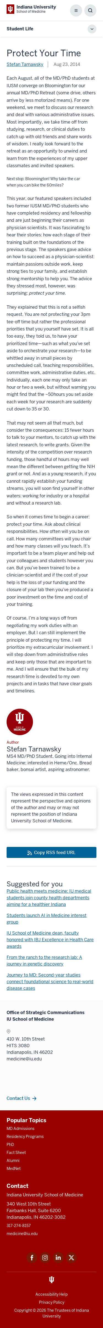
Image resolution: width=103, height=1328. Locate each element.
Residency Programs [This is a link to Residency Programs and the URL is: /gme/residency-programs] (25, 1136)
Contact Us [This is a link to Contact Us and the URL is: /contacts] (18, 1098)
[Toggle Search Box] (90, 10)
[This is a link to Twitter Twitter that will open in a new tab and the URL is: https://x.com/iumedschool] (71, 1262)
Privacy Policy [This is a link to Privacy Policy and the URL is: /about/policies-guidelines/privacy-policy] (51, 1302)
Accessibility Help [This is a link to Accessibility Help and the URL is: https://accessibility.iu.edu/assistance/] (51, 1294)
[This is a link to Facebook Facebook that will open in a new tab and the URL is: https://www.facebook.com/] (31, 1262)
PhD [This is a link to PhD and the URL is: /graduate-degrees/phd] (10, 1144)
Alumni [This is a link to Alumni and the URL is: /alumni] (13, 1160)
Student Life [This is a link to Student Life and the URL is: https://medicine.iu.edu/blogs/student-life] (20, 29)
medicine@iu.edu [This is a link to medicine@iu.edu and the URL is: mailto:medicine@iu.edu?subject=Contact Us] (22, 1233)
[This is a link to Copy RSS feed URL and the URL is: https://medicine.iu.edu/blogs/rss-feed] (51, 852)
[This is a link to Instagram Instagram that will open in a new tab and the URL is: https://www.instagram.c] (45, 1262)
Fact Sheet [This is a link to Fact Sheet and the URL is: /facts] (16, 1152)
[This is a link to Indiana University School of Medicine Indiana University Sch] (31, 9)
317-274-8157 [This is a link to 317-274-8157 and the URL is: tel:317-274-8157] (19, 1225)
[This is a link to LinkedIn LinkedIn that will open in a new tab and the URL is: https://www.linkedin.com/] (58, 1262)
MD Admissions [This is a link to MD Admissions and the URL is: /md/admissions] (20, 1128)
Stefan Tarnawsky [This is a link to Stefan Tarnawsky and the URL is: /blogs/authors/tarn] (25, 64)
